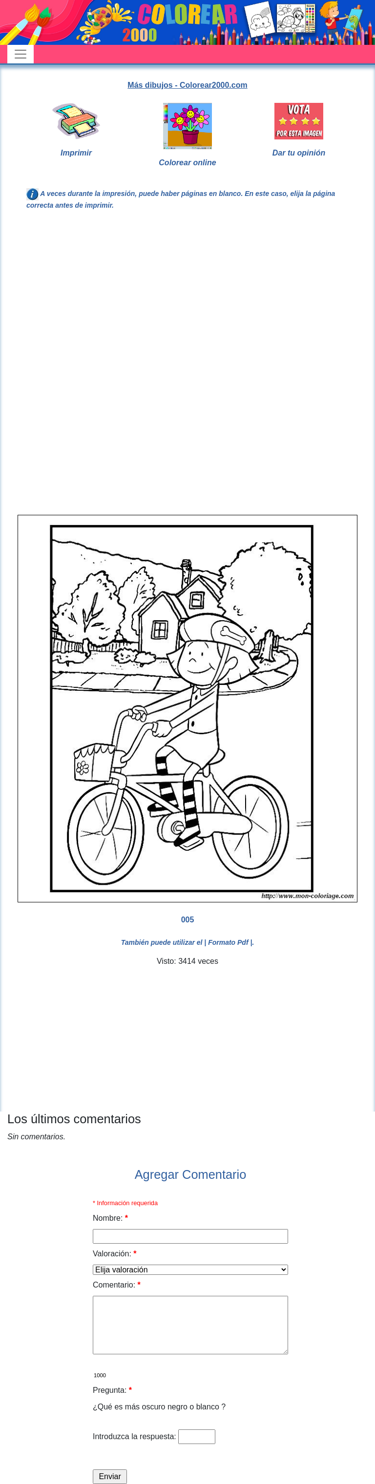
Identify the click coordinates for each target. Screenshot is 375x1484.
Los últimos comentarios (74, 1119)
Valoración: (115, 1254)
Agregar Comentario (191, 1174)
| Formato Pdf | (228, 942)
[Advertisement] (187, 298)
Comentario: (117, 1285)
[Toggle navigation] (20, 54)
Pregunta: (112, 1390)
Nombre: (110, 1218)
